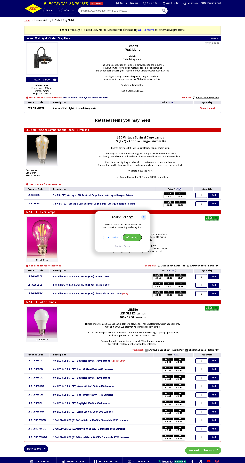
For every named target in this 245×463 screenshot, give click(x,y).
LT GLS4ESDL (35, 360)
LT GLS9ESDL (35, 403)
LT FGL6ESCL (35, 276)
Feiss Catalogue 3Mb (206, 97)
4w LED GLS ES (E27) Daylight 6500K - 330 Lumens (81, 360)
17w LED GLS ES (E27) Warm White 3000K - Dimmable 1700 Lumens (91, 437)
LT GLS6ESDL (35, 377)
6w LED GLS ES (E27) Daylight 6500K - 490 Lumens (81, 377)
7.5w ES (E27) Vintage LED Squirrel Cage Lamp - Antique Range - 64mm (94, 203)
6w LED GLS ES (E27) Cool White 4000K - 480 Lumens (83, 369)
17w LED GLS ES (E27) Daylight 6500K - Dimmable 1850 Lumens (89, 428)
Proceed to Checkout (205, 448)
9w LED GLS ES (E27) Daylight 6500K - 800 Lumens (81, 403)
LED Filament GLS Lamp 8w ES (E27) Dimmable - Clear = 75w (87, 293)
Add (214, 195)
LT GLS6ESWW (36, 386)
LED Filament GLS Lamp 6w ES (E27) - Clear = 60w (81, 276)
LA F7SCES (34, 203)
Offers (69, 10)
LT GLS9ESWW (36, 411)
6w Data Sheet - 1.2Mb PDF (202, 265)
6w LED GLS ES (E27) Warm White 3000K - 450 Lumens (83, 386)
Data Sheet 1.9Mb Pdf (171, 265)
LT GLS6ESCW (35, 369)
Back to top (37, 448)
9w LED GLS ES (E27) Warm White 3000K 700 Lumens (83, 411)
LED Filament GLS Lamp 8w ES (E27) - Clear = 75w (81, 285)
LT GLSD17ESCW (37, 420)
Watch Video (42, 79)
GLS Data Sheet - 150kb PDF (202, 350)
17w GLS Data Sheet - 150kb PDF (164, 350)
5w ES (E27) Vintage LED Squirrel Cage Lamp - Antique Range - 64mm (93, 195)
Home (49, 10)
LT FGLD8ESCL (36, 293)
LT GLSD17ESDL (37, 428)
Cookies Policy (122, 246)
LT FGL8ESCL (35, 285)
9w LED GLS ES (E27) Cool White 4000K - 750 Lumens (83, 394)
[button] (143, 217)
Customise (112, 237)
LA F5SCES (34, 195)
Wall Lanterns (146, 30)
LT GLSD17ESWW (37, 437)
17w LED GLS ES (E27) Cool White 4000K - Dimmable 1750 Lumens (90, 420)
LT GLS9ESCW (35, 394)
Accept (132, 237)
